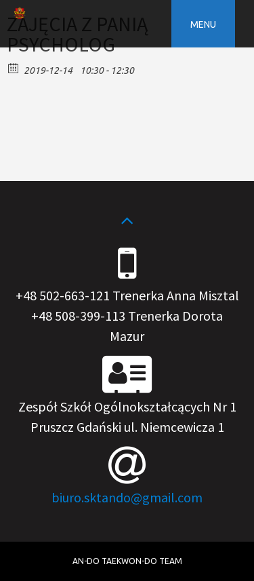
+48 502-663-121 (63, 295)
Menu (203, 24)
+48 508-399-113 (78, 315)
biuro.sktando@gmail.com (127, 497)
